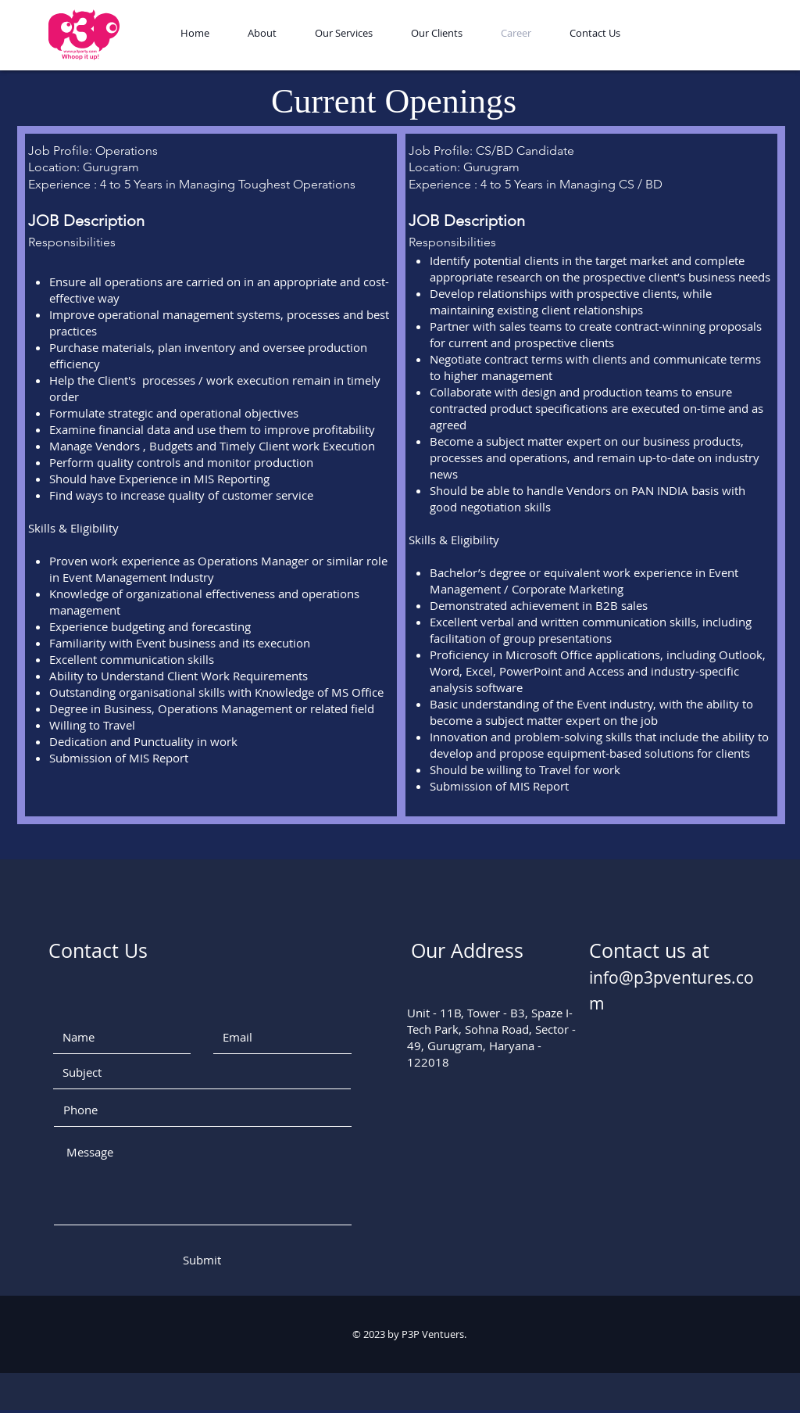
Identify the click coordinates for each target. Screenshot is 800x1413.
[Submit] (201, 1260)
